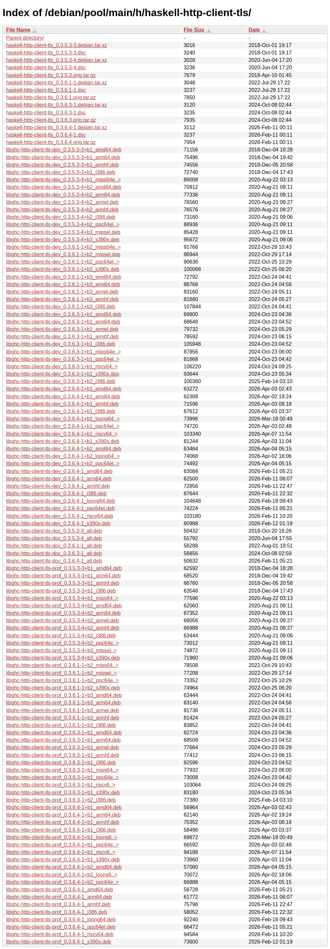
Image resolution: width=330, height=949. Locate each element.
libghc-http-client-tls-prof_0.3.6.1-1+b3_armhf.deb (62, 718)
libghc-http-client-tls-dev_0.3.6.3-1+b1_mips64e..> (63, 351)
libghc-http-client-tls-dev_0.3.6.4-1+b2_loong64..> (63, 456)
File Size (194, 30)
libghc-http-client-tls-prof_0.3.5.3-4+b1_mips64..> (62, 598)
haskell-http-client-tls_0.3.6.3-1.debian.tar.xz (56, 105)
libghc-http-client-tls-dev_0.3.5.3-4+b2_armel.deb (62, 202)
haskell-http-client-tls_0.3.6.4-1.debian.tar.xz (56, 127)
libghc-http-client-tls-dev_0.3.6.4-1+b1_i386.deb (60, 411)
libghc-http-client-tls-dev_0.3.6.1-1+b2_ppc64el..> (62, 262)
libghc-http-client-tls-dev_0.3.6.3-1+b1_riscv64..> (62, 366)
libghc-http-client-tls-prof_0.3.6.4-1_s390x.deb (58, 941)
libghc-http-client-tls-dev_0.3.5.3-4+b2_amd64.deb (63, 187)
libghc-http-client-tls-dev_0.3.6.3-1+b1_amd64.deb (63, 314)
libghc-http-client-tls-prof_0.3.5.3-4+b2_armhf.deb (62, 628)
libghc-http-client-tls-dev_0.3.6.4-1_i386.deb (56, 493)
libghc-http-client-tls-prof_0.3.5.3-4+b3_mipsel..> (61, 650)
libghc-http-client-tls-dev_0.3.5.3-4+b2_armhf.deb (62, 209)
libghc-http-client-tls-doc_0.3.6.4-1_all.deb (54, 561)
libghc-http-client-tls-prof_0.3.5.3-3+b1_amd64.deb (64, 568)
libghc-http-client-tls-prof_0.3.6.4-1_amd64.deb (59, 889)
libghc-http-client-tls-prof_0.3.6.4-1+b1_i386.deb (61, 830)
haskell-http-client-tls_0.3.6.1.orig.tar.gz (51, 97)
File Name (18, 30)
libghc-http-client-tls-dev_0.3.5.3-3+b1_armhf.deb (62, 165)
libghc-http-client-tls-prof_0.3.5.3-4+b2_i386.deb (61, 635)
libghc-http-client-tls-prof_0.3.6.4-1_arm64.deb (59, 897)
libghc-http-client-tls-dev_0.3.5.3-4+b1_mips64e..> (63, 179)
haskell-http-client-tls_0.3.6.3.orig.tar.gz (51, 120)
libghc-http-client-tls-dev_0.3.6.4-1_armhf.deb (58, 486)
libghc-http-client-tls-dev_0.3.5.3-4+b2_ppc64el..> (62, 224)
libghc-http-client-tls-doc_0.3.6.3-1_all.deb (54, 553)
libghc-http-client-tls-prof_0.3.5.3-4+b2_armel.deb (62, 620)
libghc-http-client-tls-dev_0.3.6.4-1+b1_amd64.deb (63, 389)
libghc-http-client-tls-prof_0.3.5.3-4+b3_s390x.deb (63, 658)
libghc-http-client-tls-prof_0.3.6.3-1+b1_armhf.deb (62, 755)
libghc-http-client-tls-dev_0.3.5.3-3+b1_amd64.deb (63, 149)
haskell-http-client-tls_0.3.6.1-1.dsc (46, 90)
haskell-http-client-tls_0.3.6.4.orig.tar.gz (51, 142)
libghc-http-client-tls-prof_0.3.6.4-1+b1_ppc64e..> (62, 844)
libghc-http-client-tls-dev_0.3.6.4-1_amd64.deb (59, 471)
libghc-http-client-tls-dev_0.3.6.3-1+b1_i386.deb (60, 344)
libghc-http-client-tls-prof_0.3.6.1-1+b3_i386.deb (61, 725)
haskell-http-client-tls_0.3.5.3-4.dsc (46, 67)
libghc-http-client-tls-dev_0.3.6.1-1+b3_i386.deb (60, 306)
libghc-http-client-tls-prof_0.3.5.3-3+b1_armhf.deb (62, 583)
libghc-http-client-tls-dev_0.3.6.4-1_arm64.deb (58, 478)
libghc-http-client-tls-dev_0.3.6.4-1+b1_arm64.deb (63, 396)
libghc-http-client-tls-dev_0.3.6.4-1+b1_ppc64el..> (62, 426)
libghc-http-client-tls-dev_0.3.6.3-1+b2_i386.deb (60, 381)
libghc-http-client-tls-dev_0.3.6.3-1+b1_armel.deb (62, 329)
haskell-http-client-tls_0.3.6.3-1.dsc (46, 112)
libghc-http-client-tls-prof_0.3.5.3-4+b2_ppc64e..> (62, 643)
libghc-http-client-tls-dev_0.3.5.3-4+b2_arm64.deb (63, 195)
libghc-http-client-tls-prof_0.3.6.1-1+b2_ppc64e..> (62, 680)
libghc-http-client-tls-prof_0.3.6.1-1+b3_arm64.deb (63, 702)
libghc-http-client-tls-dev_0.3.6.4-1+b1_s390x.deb (62, 441)
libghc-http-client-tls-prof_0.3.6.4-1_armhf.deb (58, 904)
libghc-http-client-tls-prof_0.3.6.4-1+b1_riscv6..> (60, 852)
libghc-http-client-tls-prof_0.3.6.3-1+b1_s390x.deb (63, 792)
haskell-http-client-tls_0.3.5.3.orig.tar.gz (51, 75)
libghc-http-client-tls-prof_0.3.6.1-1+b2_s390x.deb (63, 688)
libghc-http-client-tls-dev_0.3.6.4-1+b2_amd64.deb (63, 448)
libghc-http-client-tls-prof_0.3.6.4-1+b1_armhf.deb (62, 822)
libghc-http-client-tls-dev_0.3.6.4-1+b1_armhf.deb (62, 404)
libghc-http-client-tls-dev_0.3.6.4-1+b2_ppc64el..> (62, 463)
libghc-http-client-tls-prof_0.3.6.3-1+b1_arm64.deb (63, 740)
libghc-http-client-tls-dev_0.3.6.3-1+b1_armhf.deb (62, 336)
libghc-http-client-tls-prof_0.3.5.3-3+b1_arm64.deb (63, 575)
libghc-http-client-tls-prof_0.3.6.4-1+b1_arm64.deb (63, 815)
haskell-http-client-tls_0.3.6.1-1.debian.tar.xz (56, 82)
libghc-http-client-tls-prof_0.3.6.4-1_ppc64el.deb (60, 927)
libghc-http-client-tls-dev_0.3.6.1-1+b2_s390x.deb (62, 269)
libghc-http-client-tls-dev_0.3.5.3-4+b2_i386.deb (60, 217)
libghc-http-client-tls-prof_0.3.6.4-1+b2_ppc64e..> (62, 882)
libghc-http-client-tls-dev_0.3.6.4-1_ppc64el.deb (60, 508)
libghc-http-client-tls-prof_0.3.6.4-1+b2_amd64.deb (64, 867)
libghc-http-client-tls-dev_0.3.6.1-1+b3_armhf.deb (62, 299)
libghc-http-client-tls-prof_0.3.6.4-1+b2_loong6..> (61, 874)
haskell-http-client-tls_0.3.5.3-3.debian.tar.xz (56, 45)
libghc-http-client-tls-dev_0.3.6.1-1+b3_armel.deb (62, 292)
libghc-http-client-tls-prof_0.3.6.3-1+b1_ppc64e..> (62, 777)
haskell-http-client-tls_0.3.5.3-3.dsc (46, 52)
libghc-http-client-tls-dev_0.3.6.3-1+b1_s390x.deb (62, 374)
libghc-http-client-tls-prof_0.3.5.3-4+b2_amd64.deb (64, 605)
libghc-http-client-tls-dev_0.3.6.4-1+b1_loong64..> (63, 418)
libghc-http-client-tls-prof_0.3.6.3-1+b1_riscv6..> (60, 785)
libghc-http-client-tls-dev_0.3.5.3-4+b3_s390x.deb (62, 239)
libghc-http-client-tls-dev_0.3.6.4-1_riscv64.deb (59, 516)
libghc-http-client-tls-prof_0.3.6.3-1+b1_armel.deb (62, 747)
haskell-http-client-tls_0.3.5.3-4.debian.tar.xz (56, 60)
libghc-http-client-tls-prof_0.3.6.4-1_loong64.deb (61, 919)
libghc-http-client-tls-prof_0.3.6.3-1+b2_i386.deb (61, 800)
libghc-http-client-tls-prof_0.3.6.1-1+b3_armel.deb (62, 710)
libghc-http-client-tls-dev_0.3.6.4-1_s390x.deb (58, 523)
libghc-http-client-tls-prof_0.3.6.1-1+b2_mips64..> (62, 665)
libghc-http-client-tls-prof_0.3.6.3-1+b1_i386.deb (61, 762)
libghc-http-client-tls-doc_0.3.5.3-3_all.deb (54, 531)
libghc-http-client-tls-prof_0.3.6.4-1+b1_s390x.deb (63, 859)
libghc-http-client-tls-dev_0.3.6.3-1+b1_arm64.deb (63, 321)
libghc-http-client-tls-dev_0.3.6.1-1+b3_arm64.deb (63, 284)
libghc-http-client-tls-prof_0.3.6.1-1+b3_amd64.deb (64, 695)
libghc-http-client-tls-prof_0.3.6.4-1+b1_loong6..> (61, 837)
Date (254, 30)
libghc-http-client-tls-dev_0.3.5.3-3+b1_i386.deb (60, 172)
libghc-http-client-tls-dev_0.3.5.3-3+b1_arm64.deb (63, 157)
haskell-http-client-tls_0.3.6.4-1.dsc (46, 135)
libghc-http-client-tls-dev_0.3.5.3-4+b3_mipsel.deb (63, 232)
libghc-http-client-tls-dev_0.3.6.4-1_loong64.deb (60, 501)
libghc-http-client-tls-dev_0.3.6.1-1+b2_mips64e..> (63, 247)
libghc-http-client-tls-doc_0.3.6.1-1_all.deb (54, 545)
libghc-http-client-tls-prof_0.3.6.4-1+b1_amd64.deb (64, 807)
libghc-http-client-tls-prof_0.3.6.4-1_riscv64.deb (60, 934)
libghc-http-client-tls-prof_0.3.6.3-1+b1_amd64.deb (64, 732)
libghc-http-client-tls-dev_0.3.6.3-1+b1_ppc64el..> (62, 359)
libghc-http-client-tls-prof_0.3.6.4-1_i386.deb (56, 912)
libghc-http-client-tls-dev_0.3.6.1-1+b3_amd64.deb (63, 277)
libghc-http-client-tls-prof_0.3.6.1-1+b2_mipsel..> (61, 673)
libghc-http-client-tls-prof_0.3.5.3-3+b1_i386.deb (61, 591)
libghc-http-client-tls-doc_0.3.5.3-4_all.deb (54, 538)
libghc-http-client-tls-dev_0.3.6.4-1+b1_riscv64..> (62, 434)
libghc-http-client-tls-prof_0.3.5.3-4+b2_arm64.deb (63, 613)
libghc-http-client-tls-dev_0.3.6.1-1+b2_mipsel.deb (63, 254)
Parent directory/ (25, 38)
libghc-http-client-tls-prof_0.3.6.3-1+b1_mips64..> (62, 770)
